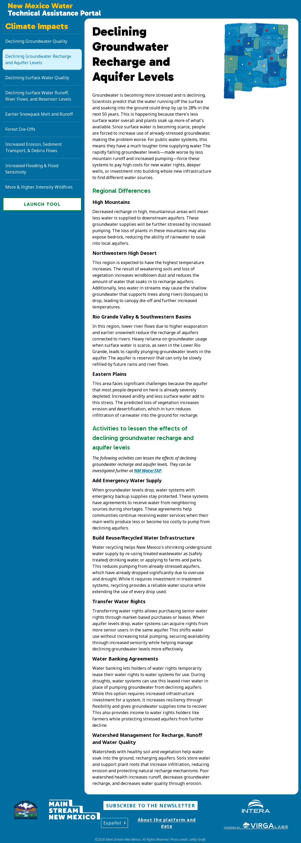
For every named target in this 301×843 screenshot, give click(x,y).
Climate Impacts (36, 26)
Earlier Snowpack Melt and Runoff (39, 114)
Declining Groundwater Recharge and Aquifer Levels (38, 59)
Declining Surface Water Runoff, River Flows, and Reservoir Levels (38, 96)
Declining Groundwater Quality (36, 41)
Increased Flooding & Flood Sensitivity (31, 169)
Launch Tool (42, 204)
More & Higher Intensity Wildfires (39, 187)
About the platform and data (167, 823)
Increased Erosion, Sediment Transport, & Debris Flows (33, 147)
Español (114, 823)
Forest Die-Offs (20, 129)
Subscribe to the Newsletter (150, 805)
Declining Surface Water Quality (37, 78)
